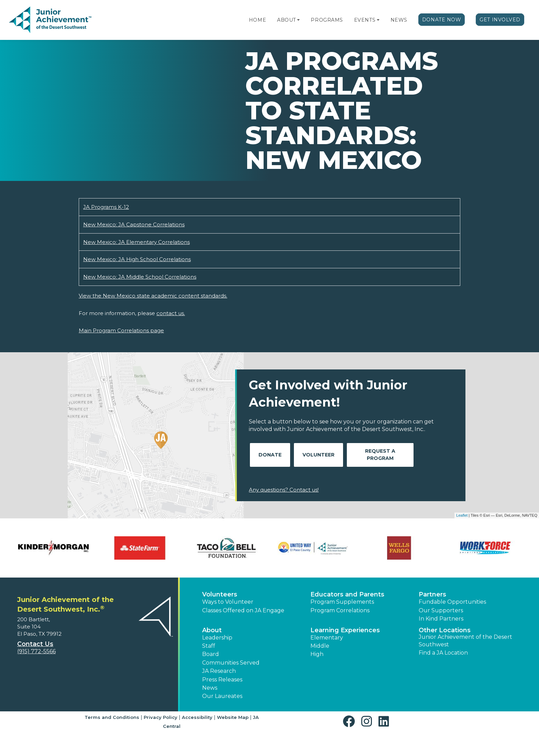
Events (364, 20)
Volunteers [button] (219, 594)
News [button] (209, 688)
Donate (270, 455)
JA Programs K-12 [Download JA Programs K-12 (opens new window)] (106, 207)
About (286, 20)
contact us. (170, 313)
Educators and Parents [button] (347, 594)
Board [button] (210, 654)
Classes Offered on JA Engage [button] (243, 610)
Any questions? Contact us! (284, 489)
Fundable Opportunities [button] (452, 602)
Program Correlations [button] (340, 610)
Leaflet (462, 515)
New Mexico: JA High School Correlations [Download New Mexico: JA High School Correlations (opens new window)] (137, 259)
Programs (327, 20)
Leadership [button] (217, 637)
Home (257, 20)
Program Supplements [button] (342, 602)
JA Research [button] (219, 671)
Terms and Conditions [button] (112, 717)
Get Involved (500, 20)
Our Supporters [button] (441, 610)
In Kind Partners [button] (441, 618)
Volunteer (318, 455)
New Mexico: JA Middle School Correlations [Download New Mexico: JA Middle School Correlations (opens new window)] (139, 276)
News (398, 20)
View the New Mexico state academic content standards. (153, 295)
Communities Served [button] (231, 662)
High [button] (316, 654)
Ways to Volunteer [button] (227, 602)
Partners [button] (432, 594)
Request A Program (380, 454)
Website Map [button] (233, 717)
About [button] (212, 630)
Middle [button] (319, 646)
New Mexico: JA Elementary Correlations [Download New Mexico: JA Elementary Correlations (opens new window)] (136, 242)
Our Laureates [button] (222, 696)
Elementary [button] (326, 637)
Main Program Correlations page (121, 330)
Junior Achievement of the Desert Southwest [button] (465, 641)
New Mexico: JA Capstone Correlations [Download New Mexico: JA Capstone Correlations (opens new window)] (134, 224)
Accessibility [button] (197, 717)
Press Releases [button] (222, 679)
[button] (298, 20)
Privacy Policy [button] (160, 717)
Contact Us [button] (35, 644)
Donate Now (441, 20)
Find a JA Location (443, 652)
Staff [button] (208, 646)
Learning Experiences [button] (345, 630)
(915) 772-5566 (36, 651)
